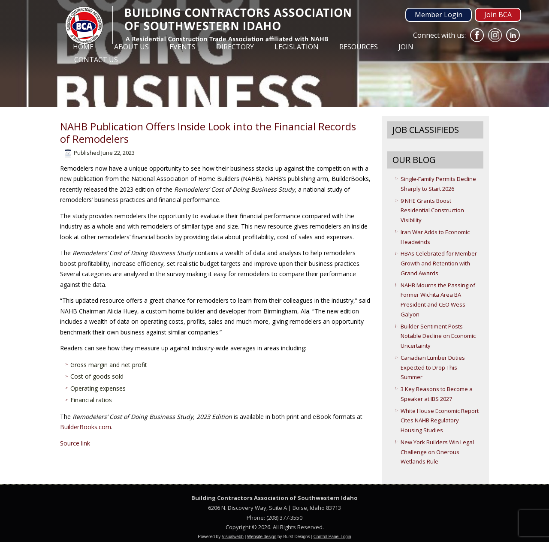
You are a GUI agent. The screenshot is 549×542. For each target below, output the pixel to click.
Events (182, 46)
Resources (358, 46)
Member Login (438, 14)
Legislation (296, 46)
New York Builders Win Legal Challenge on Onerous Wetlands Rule (437, 452)
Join (405, 46)
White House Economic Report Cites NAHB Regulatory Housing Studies (440, 420)
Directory (235, 46)
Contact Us (96, 59)
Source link (75, 443)
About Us (131, 46)
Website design (261, 536)
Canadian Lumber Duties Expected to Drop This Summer (433, 367)
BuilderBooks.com (85, 427)
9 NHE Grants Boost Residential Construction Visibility (432, 210)
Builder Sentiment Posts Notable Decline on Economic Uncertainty (438, 336)
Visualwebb (233, 536)
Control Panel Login (332, 536)
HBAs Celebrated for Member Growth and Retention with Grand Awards (439, 263)
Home (83, 46)
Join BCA (498, 14)
